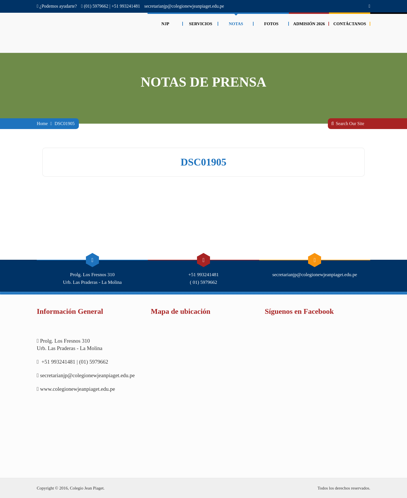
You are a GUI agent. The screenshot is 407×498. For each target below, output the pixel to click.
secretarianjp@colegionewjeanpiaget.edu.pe (184, 6)
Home (42, 123)
